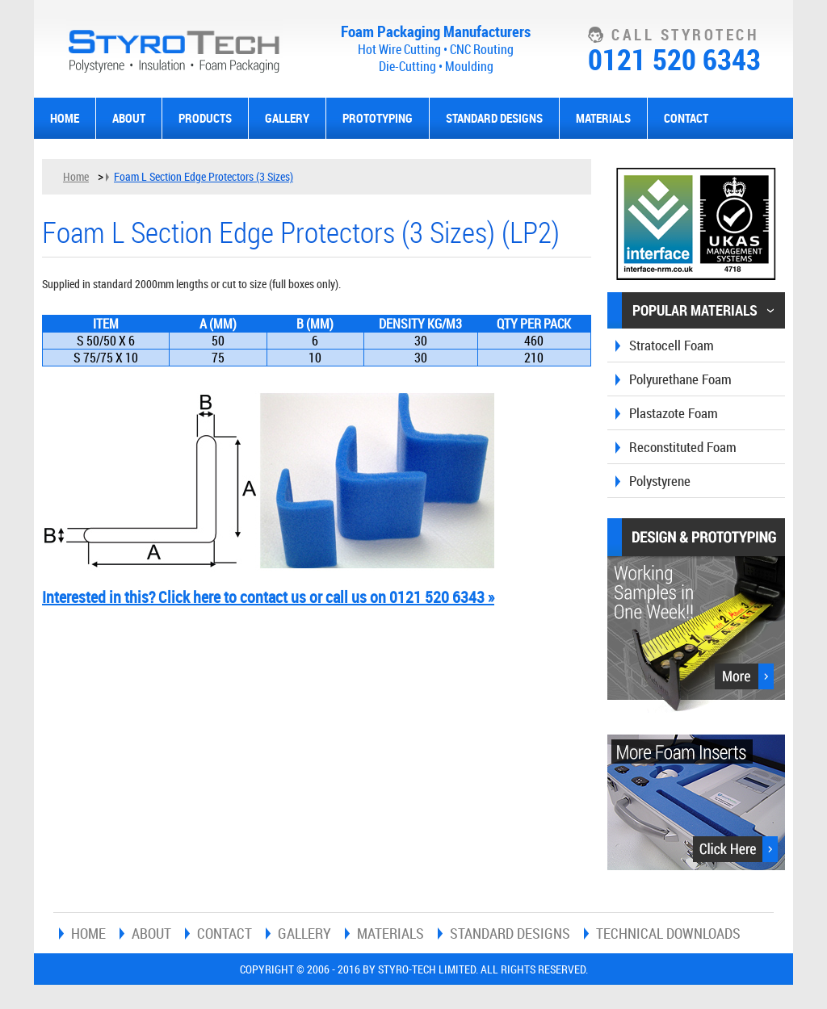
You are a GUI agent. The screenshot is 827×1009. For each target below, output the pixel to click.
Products (205, 118)
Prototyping (377, 118)
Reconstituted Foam (683, 447)
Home (64, 118)
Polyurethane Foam (680, 379)
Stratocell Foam (671, 345)
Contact (686, 118)
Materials (603, 118)
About (128, 118)
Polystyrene (660, 480)
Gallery (287, 118)
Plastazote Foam (673, 413)
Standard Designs (494, 118)
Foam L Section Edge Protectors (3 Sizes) (203, 176)
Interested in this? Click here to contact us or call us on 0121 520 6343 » (268, 597)
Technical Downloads (668, 933)
